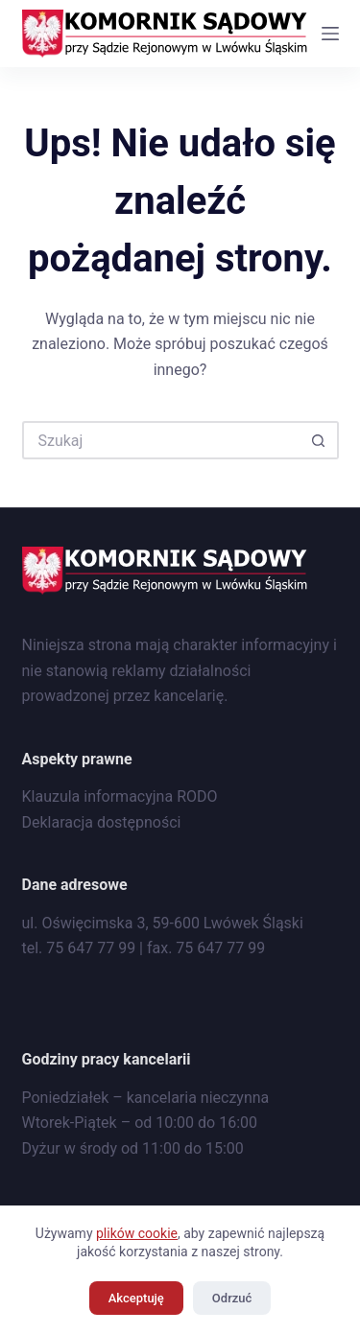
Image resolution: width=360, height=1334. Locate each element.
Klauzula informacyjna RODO (120, 796)
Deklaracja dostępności (101, 822)
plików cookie (137, 1233)
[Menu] (330, 33)
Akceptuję (136, 1298)
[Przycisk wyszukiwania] (319, 440)
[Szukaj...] (161, 440)
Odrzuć (232, 1298)
